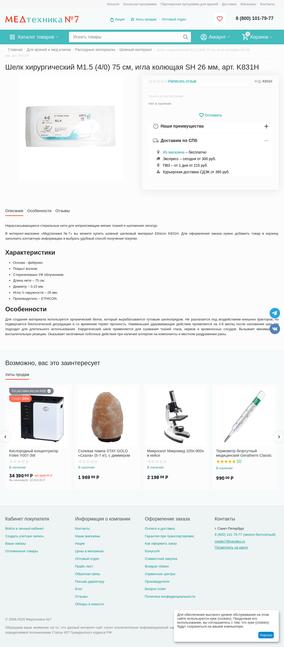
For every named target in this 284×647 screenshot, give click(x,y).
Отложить (210, 115)
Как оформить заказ (161, 543)
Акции (120, 19)
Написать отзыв (181, 81)
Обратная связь (87, 574)
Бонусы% (152, 551)
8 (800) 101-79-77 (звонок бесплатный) (245, 534)
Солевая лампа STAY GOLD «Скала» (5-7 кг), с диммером (101, 453)
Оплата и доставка (160, 528)
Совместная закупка (161, 559)
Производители (157, 581)
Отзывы (81, 596)
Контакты (82, 528)
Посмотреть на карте (231, 547)
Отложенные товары (21, 551)
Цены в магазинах (89, 551)
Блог (78, 589)
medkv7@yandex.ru (230, 541)
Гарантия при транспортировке (169, 536)
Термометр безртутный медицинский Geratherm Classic (245, 453)
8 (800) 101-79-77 (255, 18)
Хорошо (266, 635)
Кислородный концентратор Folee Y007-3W (36, 453)
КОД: (258, 81)
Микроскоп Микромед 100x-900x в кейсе (174, 453)
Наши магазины (87, 536)
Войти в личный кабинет (24, 528)
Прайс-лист (84, 566)
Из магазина (172, 152)
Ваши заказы (15, 543)
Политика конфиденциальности (170, 596)
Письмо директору (89, 581)
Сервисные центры (160, 574)
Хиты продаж (146, 19)
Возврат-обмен (157, 566)
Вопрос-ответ (155, 589)
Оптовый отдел (174, 19)
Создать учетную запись (24, 536)
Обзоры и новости (89, 604)
